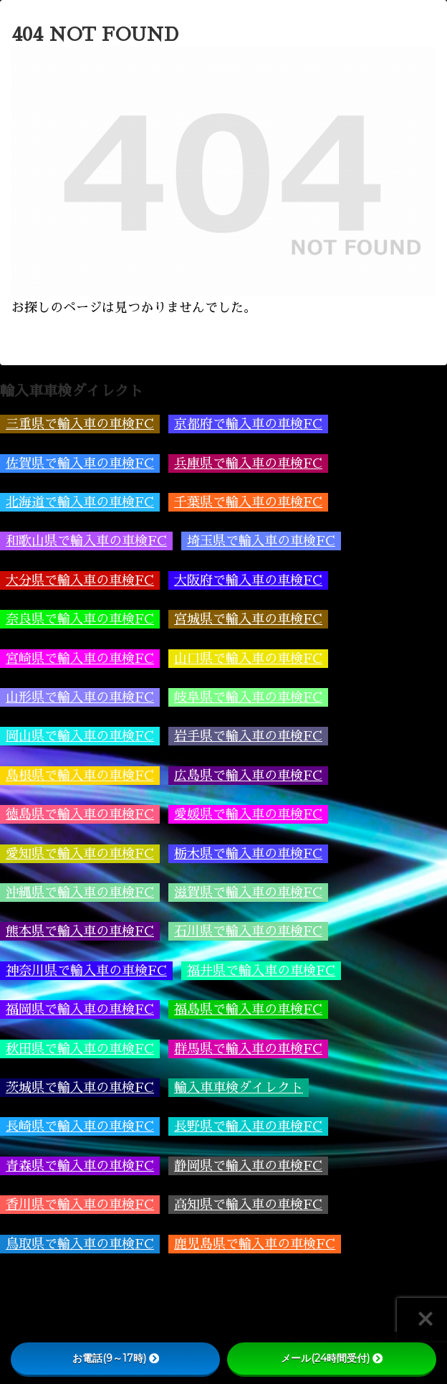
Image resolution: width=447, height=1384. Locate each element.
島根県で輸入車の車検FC (80, 775)
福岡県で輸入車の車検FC (80, 1009)
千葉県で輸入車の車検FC (248, 502)
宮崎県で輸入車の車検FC (80, 658)
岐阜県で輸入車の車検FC (248, 697)
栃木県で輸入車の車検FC (248, 853)
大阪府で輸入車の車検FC (248, 580)
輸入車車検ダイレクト (238, 1087)
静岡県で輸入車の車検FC (248, 1165)
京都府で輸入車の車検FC (248, 424)
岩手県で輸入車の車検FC (248, 736)
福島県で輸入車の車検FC (248, 1009)
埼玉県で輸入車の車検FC (261, 541)
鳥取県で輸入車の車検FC (80, 1244)
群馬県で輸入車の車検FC (248, 1048)
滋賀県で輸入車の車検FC (248, 892)
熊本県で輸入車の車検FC (80, 931)
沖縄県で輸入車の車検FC (80, 892)
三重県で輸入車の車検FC (80, 424)
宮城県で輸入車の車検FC (248, 619)
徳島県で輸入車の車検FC (80, 814)
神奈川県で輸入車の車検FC (86, 970)
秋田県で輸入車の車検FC (80, 1048)
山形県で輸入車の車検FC (80, 697)
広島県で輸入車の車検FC (248, 775)
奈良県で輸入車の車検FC (80, 619)
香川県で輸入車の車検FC (80, 1204)
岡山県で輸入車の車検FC (80, 736)
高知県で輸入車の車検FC (248, 1204)
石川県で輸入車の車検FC (248, 931)
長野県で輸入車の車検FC (248, 1126)
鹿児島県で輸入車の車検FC (254, 1244)
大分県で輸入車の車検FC (80, 580)
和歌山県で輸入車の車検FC (86, 541)
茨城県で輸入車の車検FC (80, 1087)
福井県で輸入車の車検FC (261, 970)
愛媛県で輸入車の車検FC (248, 814)
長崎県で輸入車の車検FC (80, 1126)
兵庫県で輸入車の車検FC (248, 463)
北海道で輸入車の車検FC (80, 502)
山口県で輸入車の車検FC (248, 658)
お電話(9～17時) (115, 1358)
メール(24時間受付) (332, 1358)
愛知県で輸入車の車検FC (80, 853)
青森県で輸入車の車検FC (80, 1165)
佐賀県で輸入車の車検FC (80, 463)
